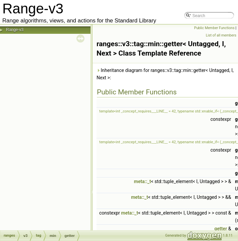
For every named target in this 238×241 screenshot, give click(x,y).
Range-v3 (14, 29)
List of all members (221, 35)
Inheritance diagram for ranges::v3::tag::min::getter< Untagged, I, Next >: (165, 74)
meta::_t (142, 181)
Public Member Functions (214, 28)
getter (221, 228)
